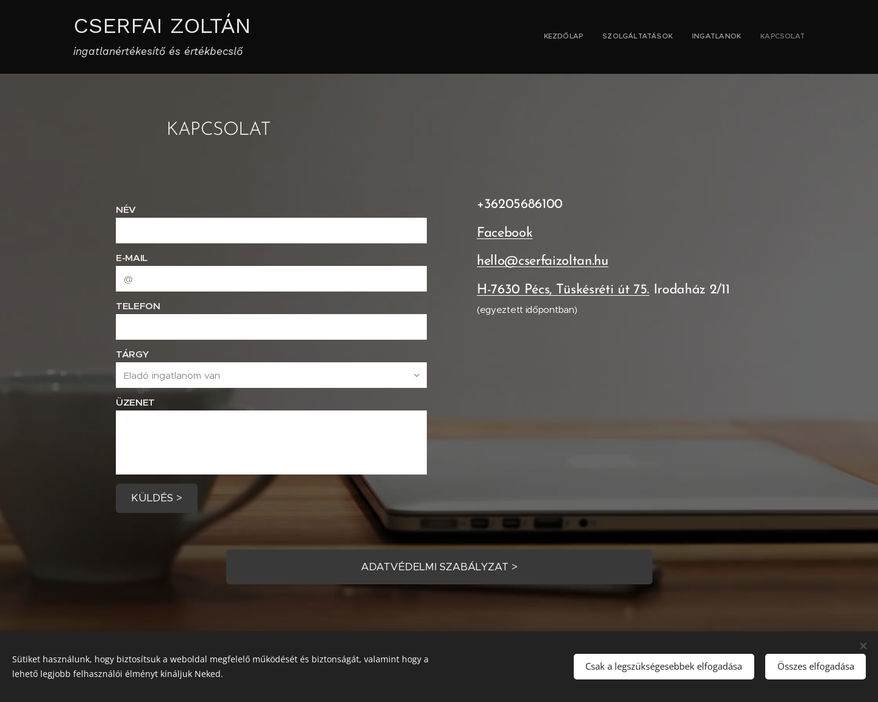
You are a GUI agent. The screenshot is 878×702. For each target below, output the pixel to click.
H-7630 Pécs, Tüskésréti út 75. (563, 290)
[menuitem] (749, 37)
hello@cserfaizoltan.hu (543, 262)
